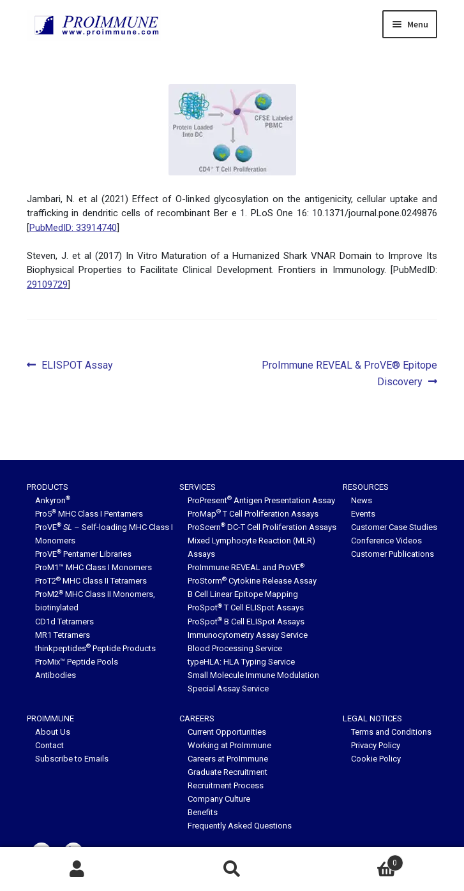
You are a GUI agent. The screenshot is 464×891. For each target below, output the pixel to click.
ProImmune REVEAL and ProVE (246, 567)
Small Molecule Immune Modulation (253, 675)
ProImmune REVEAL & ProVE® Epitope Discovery (349, 372)
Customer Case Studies (394, 527)
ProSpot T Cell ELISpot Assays (246, 607)
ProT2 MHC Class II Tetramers (91, 580)
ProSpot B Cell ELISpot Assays (246, 621)
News (361, 500)
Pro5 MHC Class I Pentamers (89, 514)
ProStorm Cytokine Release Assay (252, 580)
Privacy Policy (375, 745)
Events (363, 514)
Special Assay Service (228, 688)
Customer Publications (392, 554)
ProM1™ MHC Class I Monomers (93, 567)
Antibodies (55, 675)
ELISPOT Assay (77, 365)
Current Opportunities (227, 732)
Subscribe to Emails (72, 758)
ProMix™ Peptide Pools (76, 661)
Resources (366, 487)
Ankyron (52, 500)
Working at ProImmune (229, 745)
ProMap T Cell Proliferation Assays (253, 514)
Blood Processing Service (235, 648)
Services (197, 487)
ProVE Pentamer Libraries (83, 554)
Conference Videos (386, 540)
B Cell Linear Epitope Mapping (243, 594)
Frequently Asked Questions (240, 825)
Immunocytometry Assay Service (248, 635)
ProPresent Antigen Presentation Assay (261, 500)
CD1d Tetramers (64, 621)
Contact (49, 745)
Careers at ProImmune (228, 758)
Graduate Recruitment (227, 772)
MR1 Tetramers (62, 635)
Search (231, 869)
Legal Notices (372, 718)
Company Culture (219, 799)
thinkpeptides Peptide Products (95, 648)
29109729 (47, 284)
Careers (196, 718)
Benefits (203, 812)
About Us (52, 732)
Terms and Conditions (391, 732)
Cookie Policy (376, 758)
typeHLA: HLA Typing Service (241, 661)
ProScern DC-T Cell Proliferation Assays (262, 527)
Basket (356, 860)
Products (47, 487)
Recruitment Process (226, 785)
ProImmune (50, 718)
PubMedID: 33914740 (73, 227)
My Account (77, 869)
